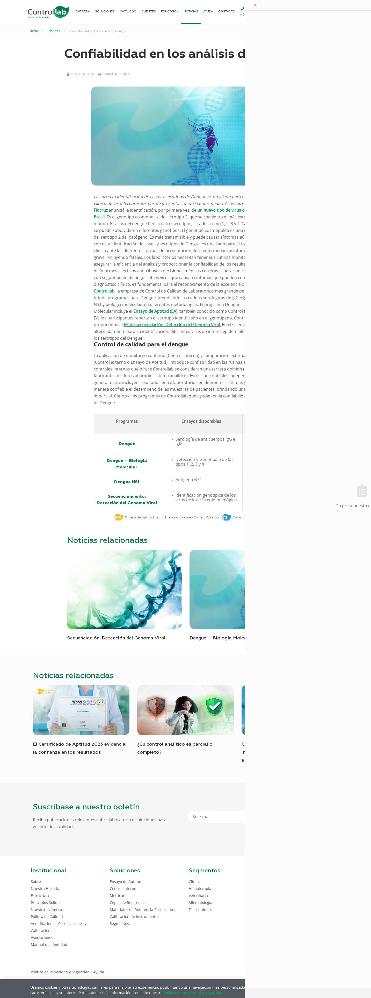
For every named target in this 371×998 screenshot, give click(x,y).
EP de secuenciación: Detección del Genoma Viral (172, 324)
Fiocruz (101, 210)
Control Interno (123, 888)
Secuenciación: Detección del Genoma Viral (116, 638)
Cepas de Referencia (128, 902)
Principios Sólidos (46, 902)
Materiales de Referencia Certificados (142, 909)
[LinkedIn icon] (315, 971)
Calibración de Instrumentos (134, 916)
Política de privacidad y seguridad (193, 992)
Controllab (104, 291)
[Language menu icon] (306, 11)
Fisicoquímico (200, 909)
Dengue (127, 444)
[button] (253, 73)
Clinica (194, 881)
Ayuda (98, 972)
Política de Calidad (47, 916)
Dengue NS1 (126, 482)
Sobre (36, 881)
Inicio (34, 30)
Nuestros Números (47, 909)
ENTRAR (329, 11)
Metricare (118, 895)
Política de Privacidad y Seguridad (61, 972)
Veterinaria (198, 895)
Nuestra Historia (45, 888)
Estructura (40, 895)
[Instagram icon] (332, 971)
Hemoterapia (200, 888)
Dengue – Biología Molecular (222, 638)
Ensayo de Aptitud (125, 881)
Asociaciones (42, 937)
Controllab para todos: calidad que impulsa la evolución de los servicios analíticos (283, 752)
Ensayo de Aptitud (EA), (155, 311)
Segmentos (119, 923)
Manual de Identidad (49, 944)
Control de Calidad (115, 74)
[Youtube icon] (324, 971)
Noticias (54, 30)
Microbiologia (200, 902)
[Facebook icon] (307, 971)
